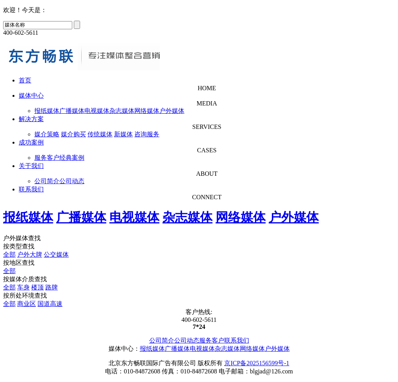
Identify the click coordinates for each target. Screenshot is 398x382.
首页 (25, 80)
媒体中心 (31, 95)
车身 (23, 287)
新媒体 (123, 134)
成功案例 (31, 142)
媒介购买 (73, 134)
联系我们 (31, 189)
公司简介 (46, 181)
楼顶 (37, 287)
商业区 (26, 303)
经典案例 (71, 157)
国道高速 (49, 303)
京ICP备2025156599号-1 (256, 363)
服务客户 (46, 157)
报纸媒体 (46, 110)
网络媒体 (146, 110)
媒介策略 (46, 134)
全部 (9, 254)
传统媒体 (99, 134)
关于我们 (31, 165)
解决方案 (31, 119)
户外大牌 (29, 254)
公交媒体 (56, 254)
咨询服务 (146, 134)
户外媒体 (171, 110)
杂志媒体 (121, 110)
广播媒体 (71, 110)
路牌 (51, 287)
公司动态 (71, 181)
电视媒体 (96, 110)
